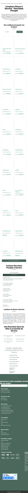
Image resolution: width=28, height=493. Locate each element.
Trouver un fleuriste (4, 422)
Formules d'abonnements (5, 408)
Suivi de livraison (4, 419)
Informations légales (4, 440)
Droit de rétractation (4, 449)
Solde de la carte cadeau (5, 390)
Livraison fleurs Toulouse (14, 361)
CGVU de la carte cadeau (5, 392)
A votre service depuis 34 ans (6, 405)
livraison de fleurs (7, 317)
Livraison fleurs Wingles (8, 339)
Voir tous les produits (14, 260)
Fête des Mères (3, 398)
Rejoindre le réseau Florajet (6, 425)
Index (2, 420)
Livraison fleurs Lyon (13, 359)
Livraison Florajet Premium (6, 413)
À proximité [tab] (14, 275)
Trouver (20, 31)
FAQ (1, 431)
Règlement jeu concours (5, 444)
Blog (2, 423)
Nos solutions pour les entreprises (7, 411)
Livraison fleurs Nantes (13, 365)
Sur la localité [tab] (14, 272)
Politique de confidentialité (6, 443)
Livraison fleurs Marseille (14, 357)
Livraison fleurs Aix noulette (20, 335)
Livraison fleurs (3, 3)
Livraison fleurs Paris (13, 355)
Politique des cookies (5, 446)
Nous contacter (4, 432)
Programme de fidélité (5, 434)
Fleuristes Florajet (10, 3)
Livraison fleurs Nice (13, 363)
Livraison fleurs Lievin (20, 341)
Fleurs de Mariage (4, 399)
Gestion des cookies (4, 447)
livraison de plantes (12, 319)
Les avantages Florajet (5, 407)
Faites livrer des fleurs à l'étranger (7, 410)
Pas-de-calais (16, 3)
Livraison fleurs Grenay (20, 339)
